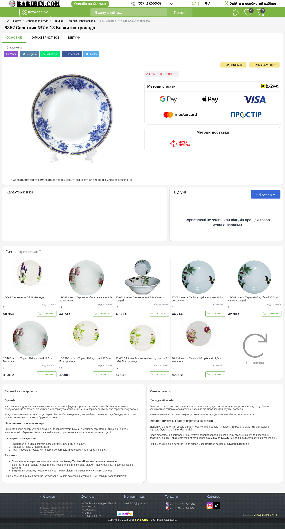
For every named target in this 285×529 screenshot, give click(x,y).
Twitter (91, 54)
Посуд (17, 20)
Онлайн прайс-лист (90, 4)
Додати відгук (265, 194)
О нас (88, 512)
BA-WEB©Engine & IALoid (265, 515)
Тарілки (58, 20)
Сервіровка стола (37, 20)
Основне (14, 37)
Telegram (29, 54)
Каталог (35, 12)
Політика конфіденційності (100, 503)
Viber (11, 54)
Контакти (90, 506)
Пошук (179, 12)
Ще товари (255, 349)
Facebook (71, 54)
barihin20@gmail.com (137, 503)
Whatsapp (50, 54)
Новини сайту (93, 515)
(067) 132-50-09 (149, 3)
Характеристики (45, 37)
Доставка (90, 509)
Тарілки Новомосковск (81, 20)
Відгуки (74, 37)
